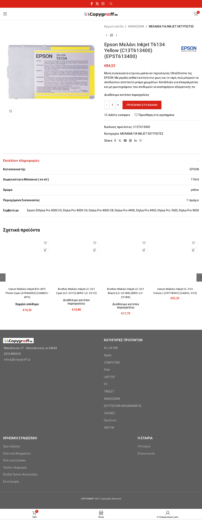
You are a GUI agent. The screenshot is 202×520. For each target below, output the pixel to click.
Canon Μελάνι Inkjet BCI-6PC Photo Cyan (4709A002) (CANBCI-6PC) (27, 257)
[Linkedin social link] (135, 140)
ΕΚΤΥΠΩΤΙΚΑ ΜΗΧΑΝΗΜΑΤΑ (122, 366)
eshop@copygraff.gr (17, 320)
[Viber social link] (140, 140)
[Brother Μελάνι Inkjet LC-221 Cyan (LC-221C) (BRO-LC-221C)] (76, 241)
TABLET (109, 352)
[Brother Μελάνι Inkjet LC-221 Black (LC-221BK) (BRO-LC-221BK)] (126, 241)
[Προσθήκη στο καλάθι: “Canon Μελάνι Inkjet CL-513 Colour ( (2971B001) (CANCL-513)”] (193, 250)
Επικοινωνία (146, 414)
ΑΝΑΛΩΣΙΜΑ (136, 26)
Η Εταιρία (144, 407)
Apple (107, 315)
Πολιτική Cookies (14, 421)
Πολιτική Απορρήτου (17, 414)
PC (106, 344)
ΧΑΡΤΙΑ (109, 388)
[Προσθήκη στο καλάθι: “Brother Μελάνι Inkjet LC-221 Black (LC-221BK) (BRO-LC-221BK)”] (144, 250)
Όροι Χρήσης (11, 407)
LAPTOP (109, 337)
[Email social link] (125, 140)
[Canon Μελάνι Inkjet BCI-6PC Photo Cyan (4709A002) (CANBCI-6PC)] (27, 243)
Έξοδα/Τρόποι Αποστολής (20, 435)
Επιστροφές (11, 442)
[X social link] (97, 4)
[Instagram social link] (103, 4)
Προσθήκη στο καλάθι (142, 104)
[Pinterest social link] (130, 140)
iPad (107, 330)
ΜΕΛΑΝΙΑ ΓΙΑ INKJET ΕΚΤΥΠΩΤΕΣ (171, 26)
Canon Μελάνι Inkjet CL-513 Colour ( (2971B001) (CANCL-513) (175, 253)
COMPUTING (112, 323)
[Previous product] (106, 35)
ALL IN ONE (111, 308)
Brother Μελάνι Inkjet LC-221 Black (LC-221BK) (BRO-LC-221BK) (125, 253)
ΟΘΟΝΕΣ (109, 373)
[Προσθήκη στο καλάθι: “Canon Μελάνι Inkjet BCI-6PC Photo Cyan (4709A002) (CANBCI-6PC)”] (45, 250)
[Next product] (116, 35)
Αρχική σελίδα (114, 26)
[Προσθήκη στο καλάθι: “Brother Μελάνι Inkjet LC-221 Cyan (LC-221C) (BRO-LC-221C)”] (94, 250)
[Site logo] (101, 13)
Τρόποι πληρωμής (15, 428)
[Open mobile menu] (5, 14)
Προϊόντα (110, 381)
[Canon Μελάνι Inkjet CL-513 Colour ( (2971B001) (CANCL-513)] (175, 241)
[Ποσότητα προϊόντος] (112, 105)
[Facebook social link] (91, 4)
